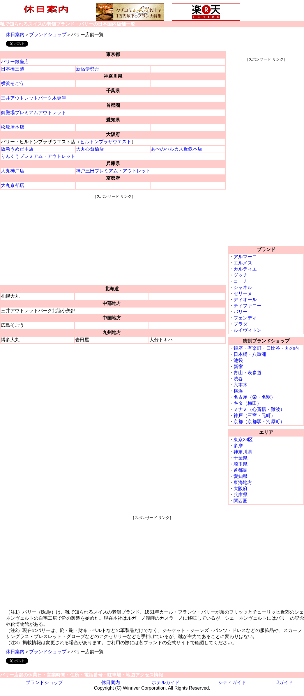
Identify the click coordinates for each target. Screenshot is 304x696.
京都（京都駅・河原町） (259, 421)
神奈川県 (243, 451)
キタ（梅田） (247, 403)
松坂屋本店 (12, 127)
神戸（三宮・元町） (254, 415)
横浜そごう (12, 83)
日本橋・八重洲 (250, 354)
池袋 (238, 360)
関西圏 (241, 500)
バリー (241, 311)
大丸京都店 (12, 185)
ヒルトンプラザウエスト (105, 141)
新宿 (238, 366)
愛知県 (241, 476)
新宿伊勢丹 (87, 68)
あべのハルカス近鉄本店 (176, 148)
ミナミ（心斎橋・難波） (259, 409)
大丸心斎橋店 (90, 148)
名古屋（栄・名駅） (254, 397)
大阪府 (241, 488)
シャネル (243, 287)
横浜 (238, 390)
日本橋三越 (12, 68)
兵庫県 (241, 494)
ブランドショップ (47, 34)
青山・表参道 (247, 372)
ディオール (245, 299)
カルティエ (245, 268)
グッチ (241, 275)
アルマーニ (245, 256)
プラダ (241, 323)
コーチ (241, 281)
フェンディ (245, 317)
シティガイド (232, 682)
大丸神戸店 (12, 170)
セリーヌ (243, 293)
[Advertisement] (114, 240)
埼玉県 (241, 464)
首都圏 (241, 470)
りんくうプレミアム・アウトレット (38, 156)
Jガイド (285, 682)
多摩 (238, 445)
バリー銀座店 (15, 61)
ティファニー (247, 305)
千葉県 (241, 457)
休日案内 (15, 34)
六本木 (241, 384)
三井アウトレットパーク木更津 (33, 98)
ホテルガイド (166, 682)
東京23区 (243, 439)
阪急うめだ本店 (17, 148)
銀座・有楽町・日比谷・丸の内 (266, 348)
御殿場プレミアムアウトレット (33, 112)
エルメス (243, 262)
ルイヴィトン (247, 330)
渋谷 (238, 378)
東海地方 (243, 482)
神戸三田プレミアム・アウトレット (113, 170)
